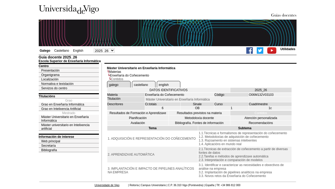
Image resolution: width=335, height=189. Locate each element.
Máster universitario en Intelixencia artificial (65, 127)
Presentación (50, 70)
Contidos (261, 113)
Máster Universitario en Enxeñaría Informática (65, 118)
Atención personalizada (260, 118)
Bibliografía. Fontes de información (199, 123)
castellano (141, 85)
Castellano (61, 50)
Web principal (50, 141)
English (78, 50)
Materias (115, 72)
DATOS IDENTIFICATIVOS (168, 90)
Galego (45, 50)
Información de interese (56, 137)
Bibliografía (49, 150)
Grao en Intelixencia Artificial (61, 109)
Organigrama (50, 75)
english (164, 85)
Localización (50, 79)
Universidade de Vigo (106, 185)
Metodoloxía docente (199, 118)
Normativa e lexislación (57, 84)
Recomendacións (261, 123)
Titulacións (47, 96)
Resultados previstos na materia (199, 113)
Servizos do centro (54, 88)
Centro (44, 66)
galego (114, 85)
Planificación (138, 118)
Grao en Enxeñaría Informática (62, 104)
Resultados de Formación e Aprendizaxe (137, 113)
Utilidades (287, 49)
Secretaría (48, 145)
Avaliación (138, 123)
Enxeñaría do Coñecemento (129, 75)
